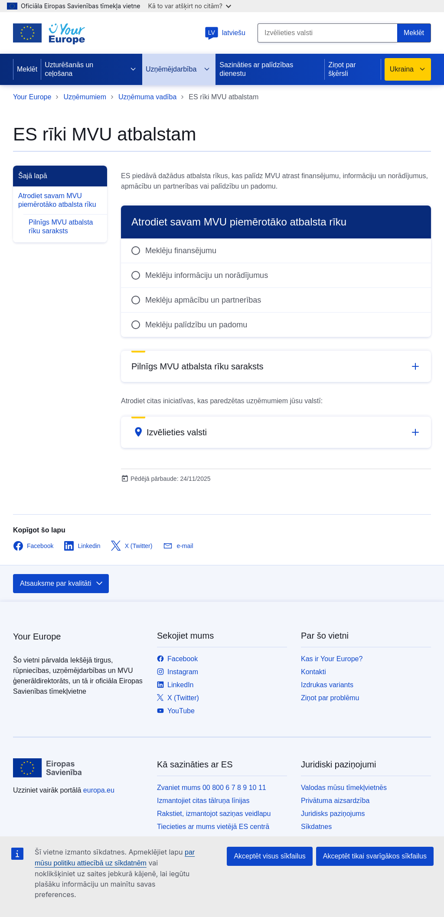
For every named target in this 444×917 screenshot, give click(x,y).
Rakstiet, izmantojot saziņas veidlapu (214, 813)
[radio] (276, 250)
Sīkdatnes (316, 826)
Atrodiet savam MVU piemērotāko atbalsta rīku (57, 200)
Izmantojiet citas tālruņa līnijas (203, 800)
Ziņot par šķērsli (342, 69)
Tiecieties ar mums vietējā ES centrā (213, 826)
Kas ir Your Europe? (331, 658)
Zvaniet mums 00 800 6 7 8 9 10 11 (211, 787)
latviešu (225, 32)
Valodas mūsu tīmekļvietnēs (344, 787)
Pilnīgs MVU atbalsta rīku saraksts (61, 227)
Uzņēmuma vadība (147, 97)
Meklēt (27, 69)
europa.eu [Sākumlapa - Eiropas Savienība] (98, 790)
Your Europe (32, 97)
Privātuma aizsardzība (335, 800)
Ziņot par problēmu (330, 698)
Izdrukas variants (327, 685)
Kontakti (313, 672)
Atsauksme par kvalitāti (62, 583)
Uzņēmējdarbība (178, 69)
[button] (276, 366)
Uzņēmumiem (84, 97)
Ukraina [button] (408, 69)
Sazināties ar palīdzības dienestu (256, 69)
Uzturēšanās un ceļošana (91, 69)
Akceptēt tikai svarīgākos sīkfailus (375, 856)
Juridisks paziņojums (333, 813)
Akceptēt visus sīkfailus (269, 856)
